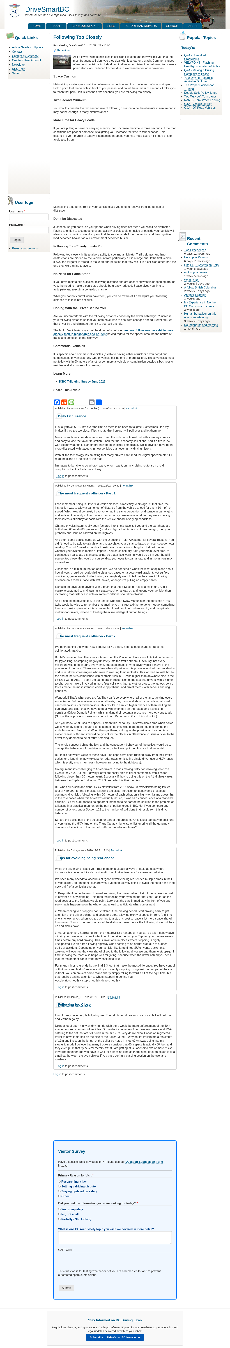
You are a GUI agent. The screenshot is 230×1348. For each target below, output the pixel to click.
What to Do (191, 279)
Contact (17, 51)
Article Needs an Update (27, 47)
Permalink (131, 408)
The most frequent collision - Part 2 (87, 636)
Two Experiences (195, 250)
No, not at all (70, 1214)
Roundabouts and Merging (201, 325)
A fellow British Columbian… (202, 287)
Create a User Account (26, 60)
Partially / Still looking (76, 1219)
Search (16, 73)
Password (16, 224)
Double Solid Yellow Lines (200, 92)
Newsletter (19, 64)
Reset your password (25, 248)
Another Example (195, 294)
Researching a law (74, 1181)
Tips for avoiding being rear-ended (86, 858)
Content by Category (25, 55)
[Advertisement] (29, 138)
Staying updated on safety (79, 1191)
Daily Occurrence (72, 416)
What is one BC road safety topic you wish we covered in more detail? (106, 1229)
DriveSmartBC (47, 9)
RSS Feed (18, 68)
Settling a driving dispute (78, 1186)
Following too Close (74, 1004)
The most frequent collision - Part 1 (87, 493)
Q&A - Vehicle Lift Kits (198, 103)
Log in (60, 476)
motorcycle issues (195, 272)
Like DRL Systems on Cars (201, 265)
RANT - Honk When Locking (202, 100)
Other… (66, 1196)
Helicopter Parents (196, 257)
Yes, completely (72, 1209)
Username (16, 211)
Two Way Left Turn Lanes (200, 96)
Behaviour (63, 50)
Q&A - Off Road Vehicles (200, 107)
